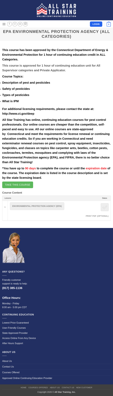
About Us (7, 361)
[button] (4, 24)
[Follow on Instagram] (14, 24)
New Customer (84, 388)
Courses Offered (10, 372)
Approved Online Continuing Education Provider (27, 378)
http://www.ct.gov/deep (18, 113)
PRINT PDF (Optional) (97, 216)
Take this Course (17, 184)
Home (23, 388)
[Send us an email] (20, 24)
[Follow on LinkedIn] (25, 24)
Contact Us (8, 366)
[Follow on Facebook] (9, 24)
